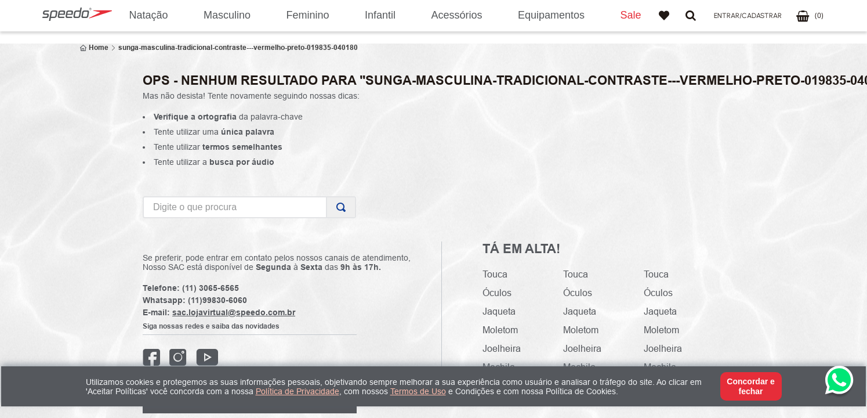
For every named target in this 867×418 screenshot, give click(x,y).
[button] (748, 16)
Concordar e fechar (750, 386)
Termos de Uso (418, 391)
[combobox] (249, 207)
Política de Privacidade (297, 391)
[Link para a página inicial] (94, 48)
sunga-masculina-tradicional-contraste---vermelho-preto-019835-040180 (238, 48)
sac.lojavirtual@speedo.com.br (233, 312)
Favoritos (664, 15)
